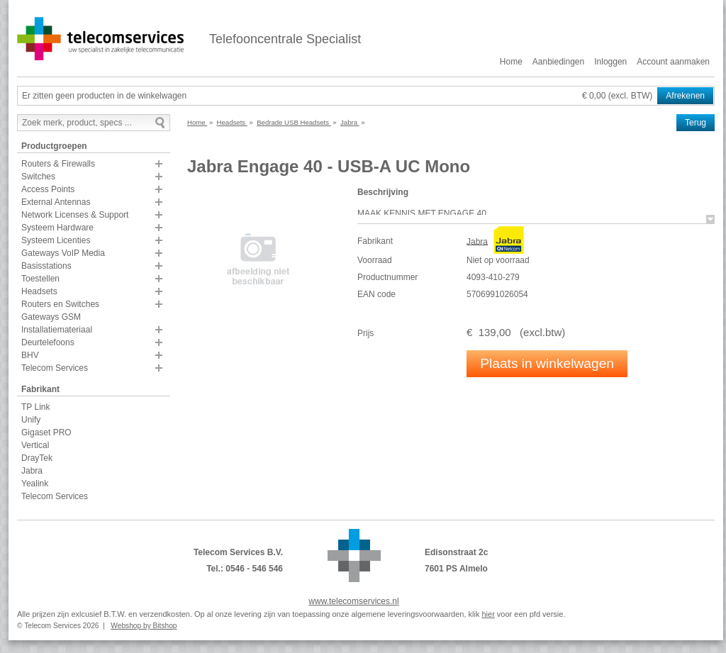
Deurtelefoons (47, 342)
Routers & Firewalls (58, 164)
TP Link (35, 407)
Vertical (35, 445)
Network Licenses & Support (74, 215)
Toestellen (40, 279)
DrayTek (36, 458)
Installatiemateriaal (56, 330)
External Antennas (55, 202)
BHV (30, 355)
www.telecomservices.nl (353, 601)
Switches (38, 177)
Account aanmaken (673, 62)
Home (511, 62)
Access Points (47, 189)
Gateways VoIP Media (63, 253)
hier (487, 614)
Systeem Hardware (57, 228)
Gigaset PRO (46, 432)
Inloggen (610, 62)
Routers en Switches (60, 304)
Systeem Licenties (55, 240)
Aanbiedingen (558, 62)
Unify (30, 420)
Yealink (34, 484)
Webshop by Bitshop (144, 626)
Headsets (39, 291)
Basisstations (46, 266)
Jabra (32, 471)
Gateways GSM (51, 317)
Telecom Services (54, 368)
